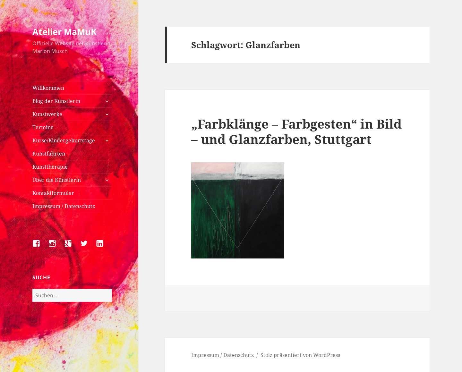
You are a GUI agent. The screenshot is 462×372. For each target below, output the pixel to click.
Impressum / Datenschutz (63, 206)
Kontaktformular (53, 193)
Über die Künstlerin (56, 179)
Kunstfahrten (48, 153)
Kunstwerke (47, 114)
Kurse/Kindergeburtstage (63, 140)
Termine (43, 127)
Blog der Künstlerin (56, 101)
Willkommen (48, 87)
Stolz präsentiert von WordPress (300, 355)
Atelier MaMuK (64, 32)
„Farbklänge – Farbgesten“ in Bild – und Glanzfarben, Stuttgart (296, 131)
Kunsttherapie (50, 166)
